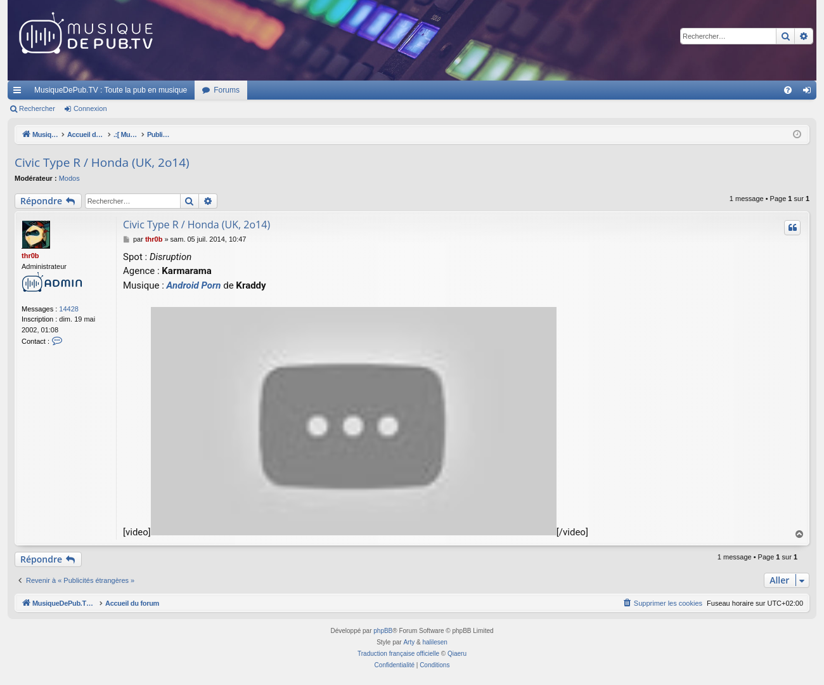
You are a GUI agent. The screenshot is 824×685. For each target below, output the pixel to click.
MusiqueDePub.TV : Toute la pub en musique (110, 90)
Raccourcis (20, 93)
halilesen (434, 642)
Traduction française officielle (398, 653)
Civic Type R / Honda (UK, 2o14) (102, 162)
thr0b (30, 255)
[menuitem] (787, 90)
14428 (69, 309)
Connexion (90, 108)
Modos (69, 178)
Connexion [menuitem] (809, 93)
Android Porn (194, 285)
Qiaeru (457, 653)
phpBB (382, 630)
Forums (227, 90)
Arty (409, 642)
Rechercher (37, 108)
